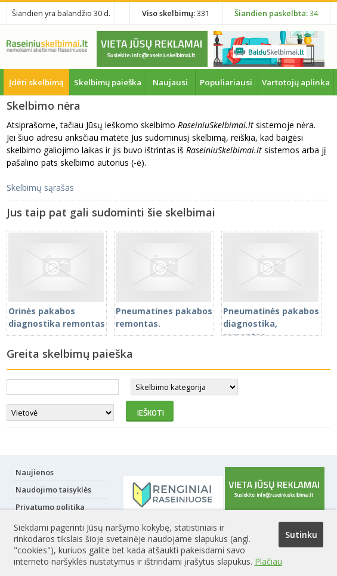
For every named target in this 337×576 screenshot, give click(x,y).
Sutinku (301, 534)
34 (276, 13)
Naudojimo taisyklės (53, 489)
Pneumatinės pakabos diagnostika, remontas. (271, 317)
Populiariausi (226, 82)
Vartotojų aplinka (296, 82)
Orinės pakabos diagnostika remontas (56, 311)
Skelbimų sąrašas (40, 187)
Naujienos (35, 472)
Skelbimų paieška (107, 82)
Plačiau (268, 561)
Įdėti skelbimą (36, 82)
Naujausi (170, 82)
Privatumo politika (50, 506)
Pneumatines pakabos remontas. (164, 311)
